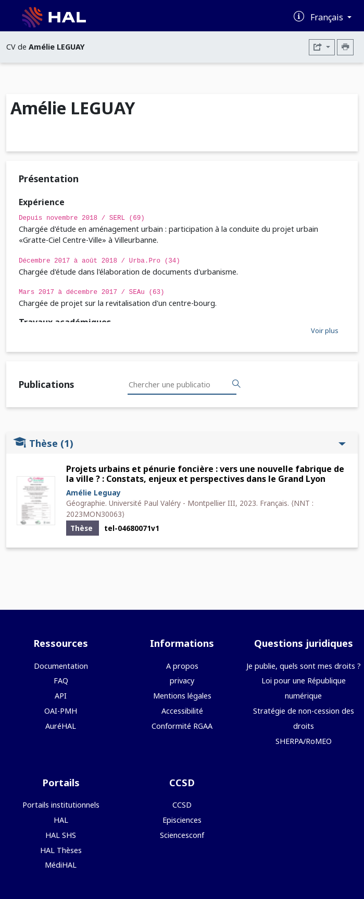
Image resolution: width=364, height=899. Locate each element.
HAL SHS (60, 835)
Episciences (182, 820)
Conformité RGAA (182, 726)
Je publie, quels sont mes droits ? (303, 666)
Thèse (179, 443)
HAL (61, 820)
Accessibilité (182, 711)
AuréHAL (60, 726)
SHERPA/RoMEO (303, 741)
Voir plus (324, 330)
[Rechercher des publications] (236, 384)
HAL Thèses (61, 850)
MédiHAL (61, 865)
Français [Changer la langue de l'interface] (327, 17)
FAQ (61, 680)
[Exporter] (322, 47)
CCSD (182, 805)
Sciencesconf (182, 835)
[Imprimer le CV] (345, 47)
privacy (182, 680)
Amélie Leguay (93, 493)
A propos (182, 666)
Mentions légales (182, 696)
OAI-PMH (60, 711)
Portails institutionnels (60, 805)
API (61, 696)
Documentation (61, 666)
